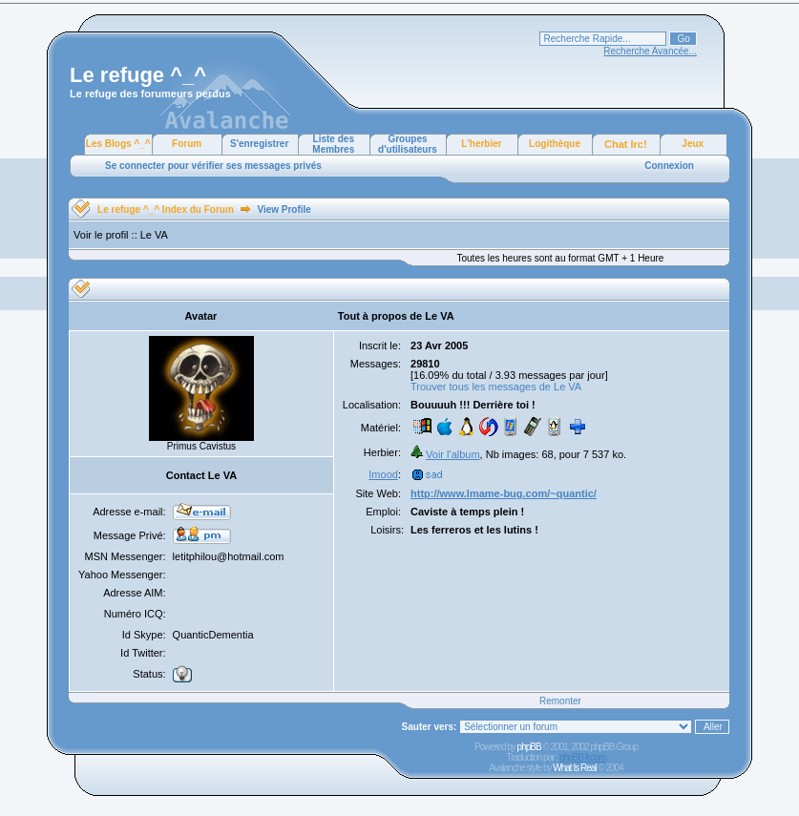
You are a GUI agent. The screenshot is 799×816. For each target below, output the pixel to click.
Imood (383, 474)
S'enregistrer (259, 143)
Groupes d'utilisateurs (407, 144)
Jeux (693, 143)
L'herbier (481, 143)
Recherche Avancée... (650, 51)
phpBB (529, 747)
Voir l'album (453, 454)
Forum (186, 143)
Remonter (560, 701)
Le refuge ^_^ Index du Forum (165, 209)
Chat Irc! (625, 144)
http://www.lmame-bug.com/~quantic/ (503, 493)
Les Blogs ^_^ (118, 143)
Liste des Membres (333, 144)
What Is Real (574, 768)
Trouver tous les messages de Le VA (495, 386)
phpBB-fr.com (582, 757)
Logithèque (554, 143)
